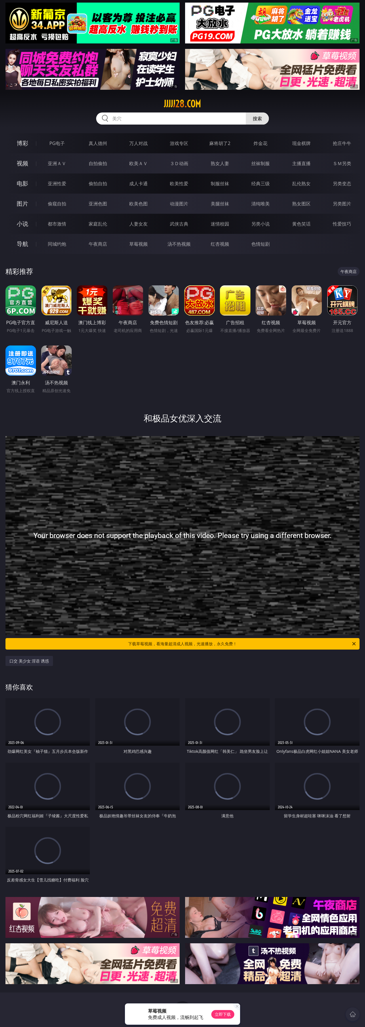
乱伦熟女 (301, 183)
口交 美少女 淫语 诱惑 (29, 661)
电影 (22, 183)
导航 (22, 244)
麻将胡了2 (219, 143)
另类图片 (342, 204)
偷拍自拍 (98, 183)
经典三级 (260, 183)
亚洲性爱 (57, 183)
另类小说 (260, 224)
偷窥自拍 (57, 204)
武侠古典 (179, 224)
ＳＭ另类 (342, 163)
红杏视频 (220, 244)
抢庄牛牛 (342, 143)
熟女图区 (301, 204)
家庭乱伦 (98, 224)
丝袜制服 (260, 163)
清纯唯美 (260, 204)
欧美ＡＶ (138, 163)
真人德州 (98, 143)
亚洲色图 (98, 204)
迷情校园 (220, 224)
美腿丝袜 (220, 204)
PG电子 (56, 143)
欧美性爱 (179, 183)
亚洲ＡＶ (57, 163)
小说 (22, 224)
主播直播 (301, 163)
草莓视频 (138, 244)
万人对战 (138, 143)
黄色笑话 (301, 224)
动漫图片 (179, 204)
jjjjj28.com (182, 104)
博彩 (22, 143)
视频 (22, 163)
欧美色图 (138, 204)
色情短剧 (260, 244)
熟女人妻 (220, 163)
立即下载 (223, 1014)
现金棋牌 (301, 143)
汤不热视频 (179, 244)
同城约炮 (57, 244)
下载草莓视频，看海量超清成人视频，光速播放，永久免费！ (242, 643)
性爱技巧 (342, 224)
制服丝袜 (220, 183)
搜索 (257, 118)
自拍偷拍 (98, 163)
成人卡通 (138, 183)
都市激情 (57, 224)
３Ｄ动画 (179, 163)
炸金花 (260, 143)
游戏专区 (179, 143)
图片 (22, 203)
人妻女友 (138, 224)
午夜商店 (98, 244)
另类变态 (342, 183)
